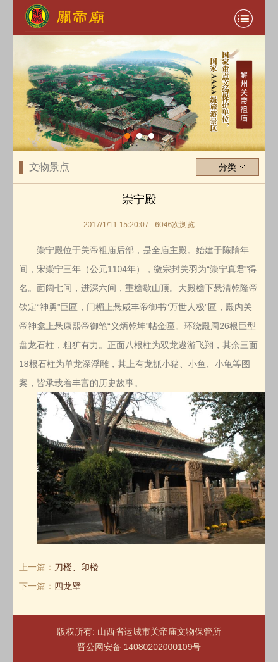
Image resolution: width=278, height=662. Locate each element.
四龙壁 (67, 586)
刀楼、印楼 (76, 567)
